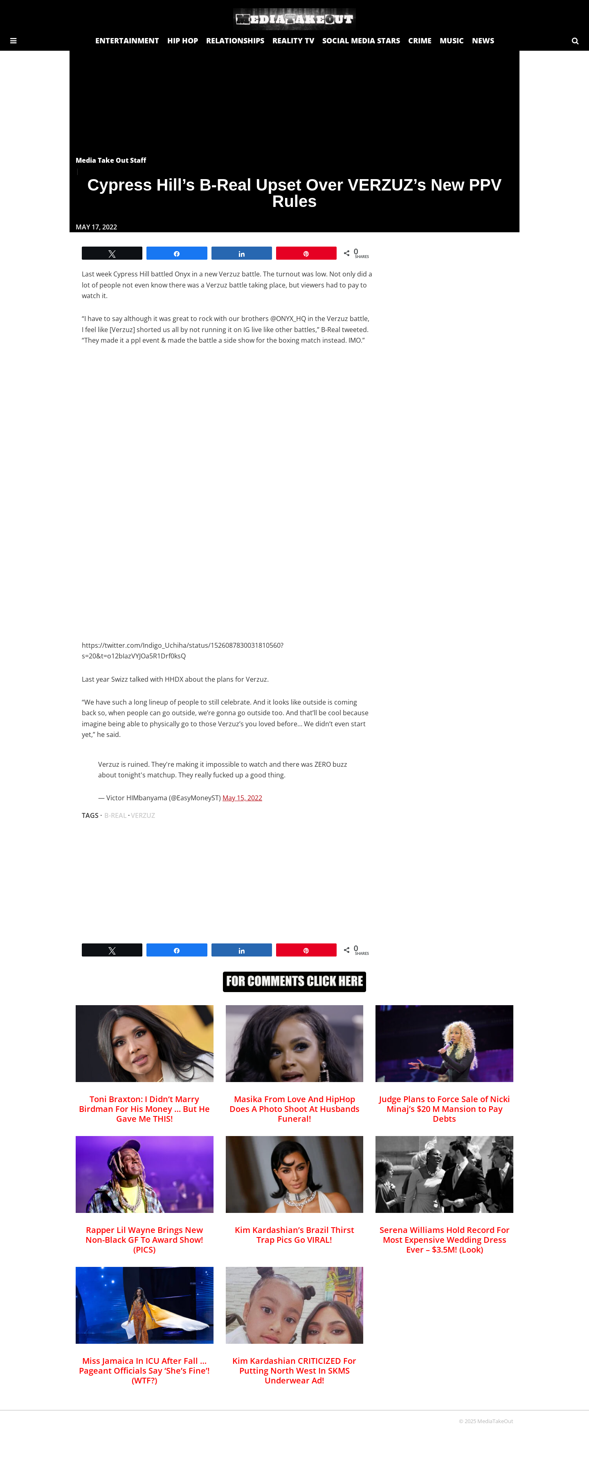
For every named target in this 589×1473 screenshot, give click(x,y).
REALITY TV (293, 40)
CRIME (420, 40)
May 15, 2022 (242, 797)
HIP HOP (182, 40)
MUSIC (452, 40)
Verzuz (143, 815)
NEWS (483, 40)
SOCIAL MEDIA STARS (361, 40)
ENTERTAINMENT (127, 40)
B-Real (115, 815)
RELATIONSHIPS (235, 40)
